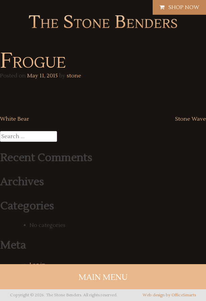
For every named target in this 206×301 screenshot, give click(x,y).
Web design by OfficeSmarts (169, 295)
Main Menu (103, 277)
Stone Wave (190, 119)
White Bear (14, 119)
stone (74, 75)
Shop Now (179, 7)
